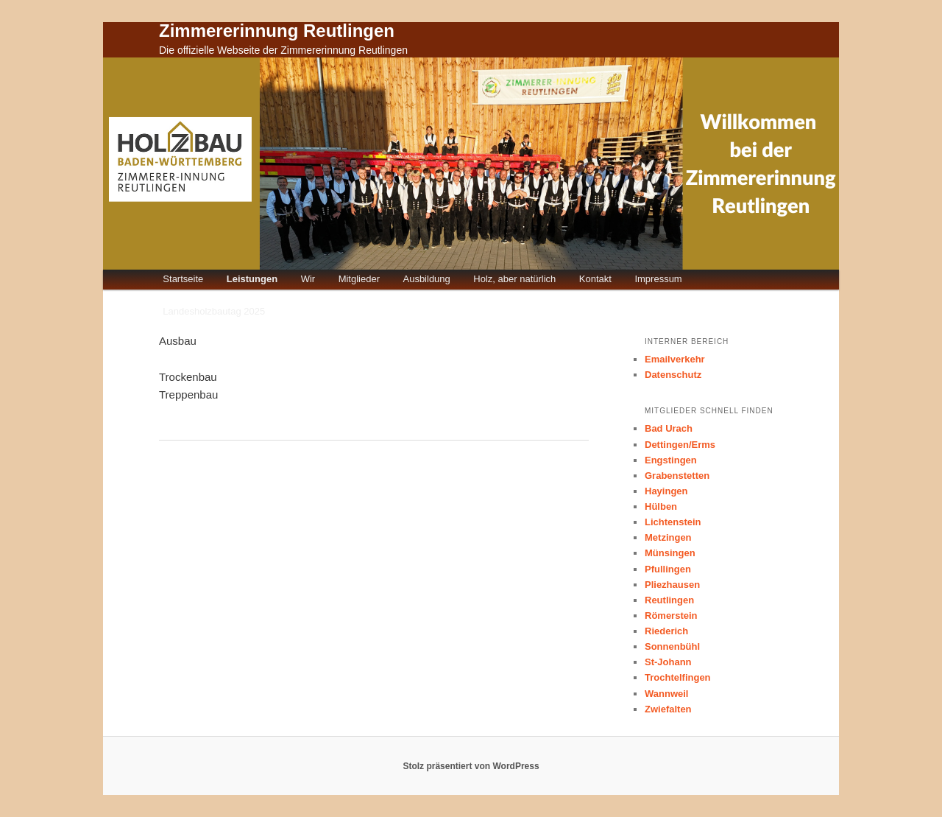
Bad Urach (669, 428)
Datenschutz (673, 374)
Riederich (666, 631)
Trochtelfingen (678, 677)
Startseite (183, 278)
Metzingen (668, 537)
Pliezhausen (672, 584)
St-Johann (668, 661)
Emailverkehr (675, 359)
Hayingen (666, 491)
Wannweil (666, 693)
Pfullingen (668, 569)
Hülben (661, 506)
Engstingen (671, 460)
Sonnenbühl (672, 646)
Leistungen (252, 278)
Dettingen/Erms (680, 444)
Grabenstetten (677, 475)
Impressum (657, 278)
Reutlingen (669, 600)
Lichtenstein (673, 521)
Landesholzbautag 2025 (214, 311)
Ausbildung (426, 278)
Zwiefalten (668, 709)
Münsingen (670, 552)
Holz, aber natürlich (514, 278)
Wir (308, 278)
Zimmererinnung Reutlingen (276, 31)
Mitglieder (359, 278)
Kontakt (595, 278)
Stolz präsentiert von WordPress (471, 766)
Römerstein (671, 615)
